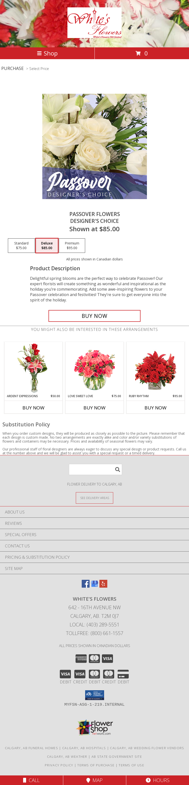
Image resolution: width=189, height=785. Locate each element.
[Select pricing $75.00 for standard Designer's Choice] (21, 246)
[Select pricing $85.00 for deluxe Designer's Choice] (47, 246)
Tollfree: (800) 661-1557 (94, 633)
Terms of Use (131, 765)
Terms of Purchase (95, 765)
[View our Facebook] (86, 586)
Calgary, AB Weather (67, 756)
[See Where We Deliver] (94, 497)
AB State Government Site (117, 756)
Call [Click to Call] (31, 780)
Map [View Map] (94, 780)
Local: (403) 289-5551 (94, 624)
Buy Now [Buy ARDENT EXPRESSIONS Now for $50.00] (33, 408)
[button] (94, 695)
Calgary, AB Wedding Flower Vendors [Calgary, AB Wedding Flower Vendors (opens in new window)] (147, 748)
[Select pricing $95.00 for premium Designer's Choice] (72, 246)
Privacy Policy (59, 765)
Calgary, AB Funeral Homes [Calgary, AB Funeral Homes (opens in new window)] (31, 748)
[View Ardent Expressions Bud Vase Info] (33, 368)
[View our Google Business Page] (94, 586)
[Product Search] (95, 469)
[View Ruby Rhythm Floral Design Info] (155, 368)
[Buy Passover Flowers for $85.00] (94, 316)
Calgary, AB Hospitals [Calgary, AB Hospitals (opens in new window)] (84, 748)
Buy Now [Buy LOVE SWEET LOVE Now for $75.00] (94, 408)
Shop (47, 53)
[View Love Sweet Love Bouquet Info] (94, 368)
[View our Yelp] (103, 586)
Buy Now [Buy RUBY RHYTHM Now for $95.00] (155, 408)
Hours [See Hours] (158, 780)
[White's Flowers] (94, 35)
